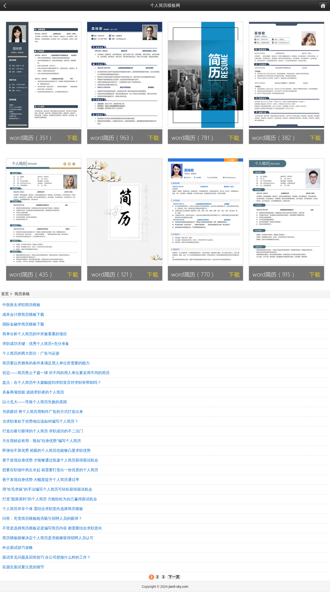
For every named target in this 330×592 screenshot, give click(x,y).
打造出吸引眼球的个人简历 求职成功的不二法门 (42, 431)
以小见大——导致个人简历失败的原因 (34, 402)
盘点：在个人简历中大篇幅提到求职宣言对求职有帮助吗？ (51, 382)
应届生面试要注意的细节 (23, 567)
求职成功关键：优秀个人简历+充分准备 (35, 344)
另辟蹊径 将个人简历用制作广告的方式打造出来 (42, 412)
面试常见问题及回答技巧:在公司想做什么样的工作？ (46, 557)
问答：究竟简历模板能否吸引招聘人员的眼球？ (42, 518)
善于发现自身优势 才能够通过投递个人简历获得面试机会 (50, 460)
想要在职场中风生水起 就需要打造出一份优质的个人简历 (50, 470)
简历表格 (22, 294)
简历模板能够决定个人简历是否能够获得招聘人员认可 (47, 538)
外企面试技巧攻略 (17, 548)
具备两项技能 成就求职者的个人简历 (33, 392)
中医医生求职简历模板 (21, 305)
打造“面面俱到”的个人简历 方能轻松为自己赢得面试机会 (49, 499)
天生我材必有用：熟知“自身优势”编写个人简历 (41, 441)
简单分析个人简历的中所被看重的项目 (34, 334)
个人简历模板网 (165, 5)
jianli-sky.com (178, 586)
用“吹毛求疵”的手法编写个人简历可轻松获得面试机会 (47, 489)
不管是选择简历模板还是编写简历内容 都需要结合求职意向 (52, 528)
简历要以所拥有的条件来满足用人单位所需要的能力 (46, 363)
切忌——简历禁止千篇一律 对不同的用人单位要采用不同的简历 (56, 373)
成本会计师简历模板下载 (23, 314)
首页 (5, 294)
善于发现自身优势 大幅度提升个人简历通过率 (40, 480)
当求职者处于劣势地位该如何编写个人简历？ (40, 421)
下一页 (174, 577)
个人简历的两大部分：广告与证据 (30, 353)
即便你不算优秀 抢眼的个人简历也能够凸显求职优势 (46, 450)
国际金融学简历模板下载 (23, 324)
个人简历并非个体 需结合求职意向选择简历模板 (42, 509)
